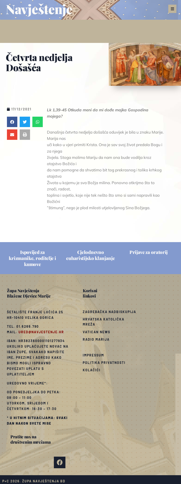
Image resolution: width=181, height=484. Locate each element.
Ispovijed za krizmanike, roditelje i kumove (32, 258)
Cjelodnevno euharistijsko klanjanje (90, 255)
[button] (172, 9)
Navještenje (39, 8)
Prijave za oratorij (148, 252)
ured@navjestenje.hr (41, 332)
